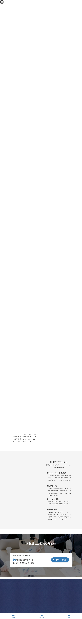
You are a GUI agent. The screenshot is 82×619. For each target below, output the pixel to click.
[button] (60, 559)
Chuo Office (57, 585)
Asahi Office (25, 585)
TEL (69, 616)
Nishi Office (57, 600)
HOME (13, 616)
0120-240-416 (24, 559)
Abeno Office (25, 600)
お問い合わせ (41, 616)
